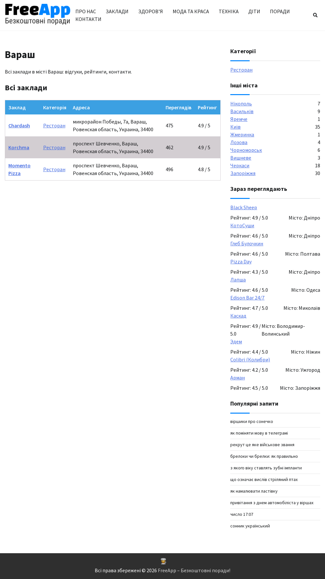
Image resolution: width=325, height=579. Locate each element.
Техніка (229, 11)
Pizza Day (241, 261)
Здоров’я (150, 11)
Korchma (18, 147)
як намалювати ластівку (254, 491)
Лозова (238, 142)
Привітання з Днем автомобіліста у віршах (271, 502)
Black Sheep (243, 207)
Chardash (19, 125)
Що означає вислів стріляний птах (264, 479)
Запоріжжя (242, 173)
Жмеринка (242, 134)
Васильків (241, 111)
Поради (280, 11)
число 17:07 (241, 514)
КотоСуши (242, 225)
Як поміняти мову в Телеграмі (259, 433)
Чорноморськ (246, 150)
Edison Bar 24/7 (247, 297)
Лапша (238, 279)
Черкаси (239, 165)
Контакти (88, 19)
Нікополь (241, 103)
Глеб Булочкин (246, 243)
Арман (237, 377)
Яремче (238, 119)
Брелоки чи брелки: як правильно (264, 456)
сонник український (250, 526)
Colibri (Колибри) (250, 359)
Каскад (238, 315)
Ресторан (54, 125)
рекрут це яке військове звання (262, 444)
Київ (235, 126)
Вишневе (240, 157)
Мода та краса (191, 11)
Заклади (117, 11)
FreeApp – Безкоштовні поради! (194, 570)
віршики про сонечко (251, 421)
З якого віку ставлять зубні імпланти (266, 468)
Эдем (236, 341)
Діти (254, 11)
